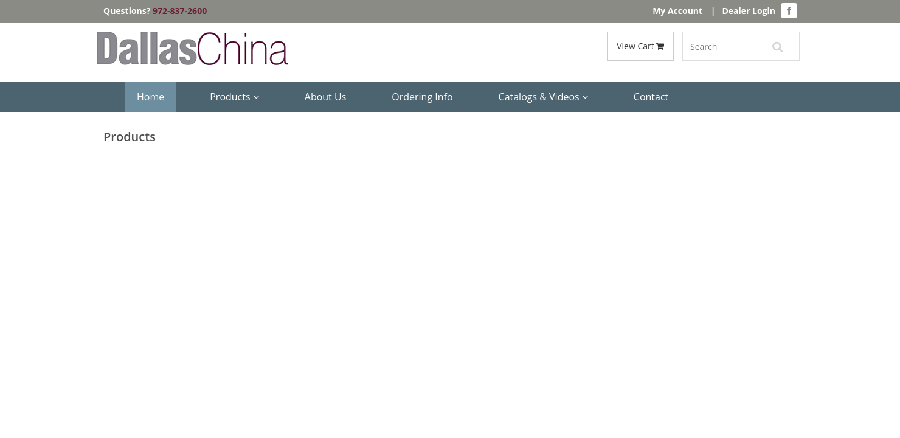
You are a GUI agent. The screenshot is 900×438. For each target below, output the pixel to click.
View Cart (640, 46)
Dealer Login (748, 10)
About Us (326, 96)
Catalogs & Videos (543, 96)
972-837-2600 (180, 10)
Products (234, 96)
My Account (677, 10)
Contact (651, 96)
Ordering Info (422, 96)
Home (150, 96)
